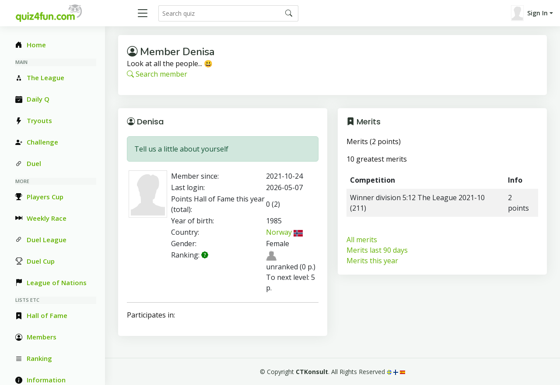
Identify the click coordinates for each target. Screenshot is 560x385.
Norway (284, 232)
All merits (361, 239)
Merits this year (372, 260)
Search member (157, 74)
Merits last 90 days (377, 250)
